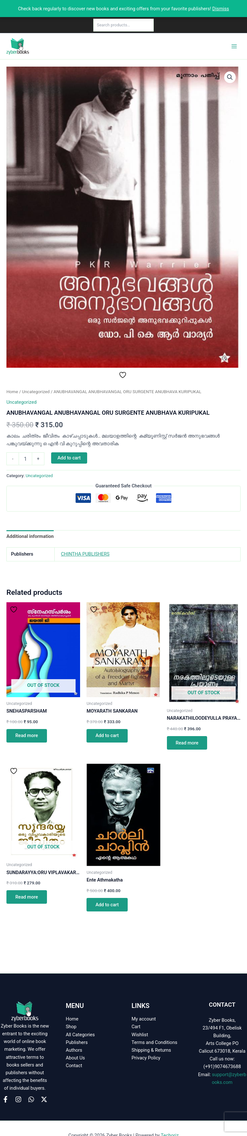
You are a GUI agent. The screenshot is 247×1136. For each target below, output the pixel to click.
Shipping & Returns (151, 1050)
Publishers (77, 1042)
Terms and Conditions (154, 1042)
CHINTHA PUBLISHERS (85, 554)
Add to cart (69, 458)
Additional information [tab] (30, 536)
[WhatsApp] (31, 1099)
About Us (75, 1058)
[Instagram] (18, 1099)
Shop (71, 1027)
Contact (74, 1065)
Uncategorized (36, 391)
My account (144, 1019)
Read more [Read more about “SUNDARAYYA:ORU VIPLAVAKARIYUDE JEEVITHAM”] (26, 897)
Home (12, 391)
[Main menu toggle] (234, 46)
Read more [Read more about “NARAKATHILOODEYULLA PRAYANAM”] (187, 743)
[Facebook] (5, 1099)
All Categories (80, 1035)
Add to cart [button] (107, 736)
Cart (136, 1027)
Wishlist (140, 1035)
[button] (230, 77)
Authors (74, 1050)
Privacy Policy (146, 1058)
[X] (44, 1099)
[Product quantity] (25, 458)
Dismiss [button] (220, 9)
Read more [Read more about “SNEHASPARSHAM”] (26, 736)
